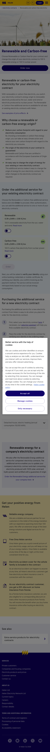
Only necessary (25, 408)
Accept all (25, 393)
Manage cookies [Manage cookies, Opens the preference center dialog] (25, 401)
